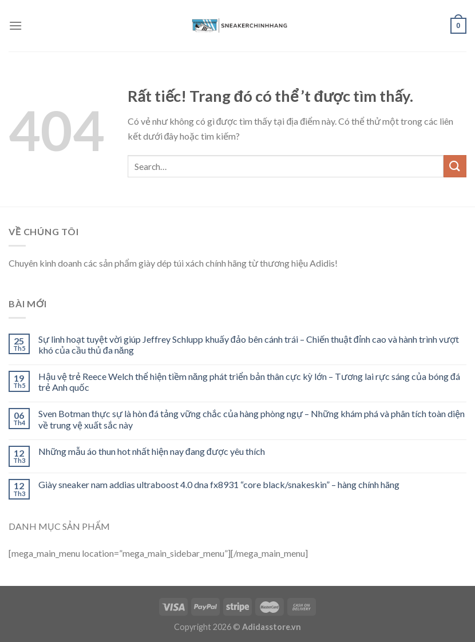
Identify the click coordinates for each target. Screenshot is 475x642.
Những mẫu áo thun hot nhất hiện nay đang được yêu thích (151, 451)
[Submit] (455, 166)
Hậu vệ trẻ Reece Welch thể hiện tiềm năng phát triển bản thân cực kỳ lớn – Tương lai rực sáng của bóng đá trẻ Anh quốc (249, 382)
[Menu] (15, 25)
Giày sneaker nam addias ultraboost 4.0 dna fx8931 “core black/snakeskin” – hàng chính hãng (218, 484)
